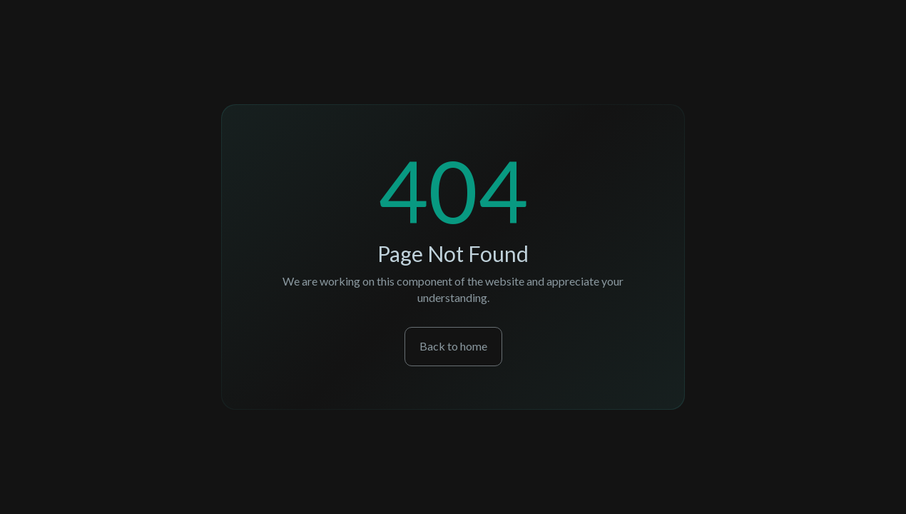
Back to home (453, 346)
